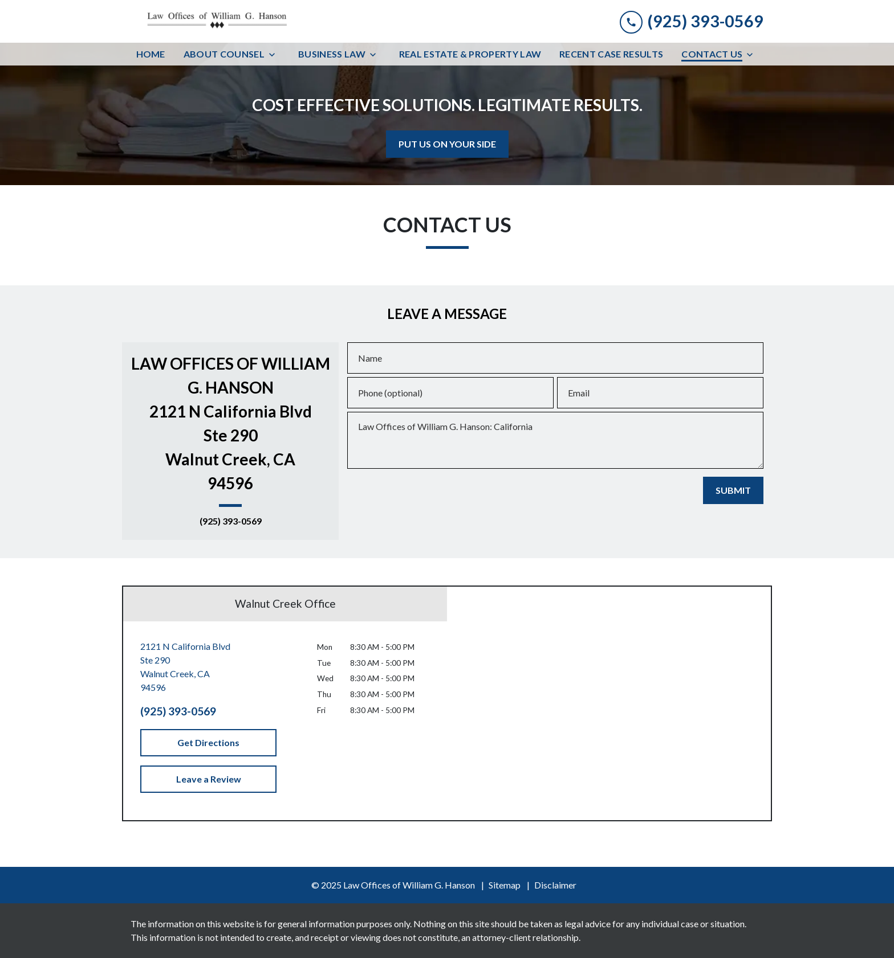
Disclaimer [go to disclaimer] (555, 884)
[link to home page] (216, 21)
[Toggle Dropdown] (275, 54)
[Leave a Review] (208, 779)
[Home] (151, 54)
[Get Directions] (208, 742)
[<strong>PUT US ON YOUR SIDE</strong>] (447, 144)
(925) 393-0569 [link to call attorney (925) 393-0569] (231, 521)
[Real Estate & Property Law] (470, 54)
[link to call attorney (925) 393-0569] (691, 21)
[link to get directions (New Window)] (208, 667)
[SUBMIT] (733, 490)
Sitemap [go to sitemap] (505, 884)
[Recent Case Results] (611, 54)
